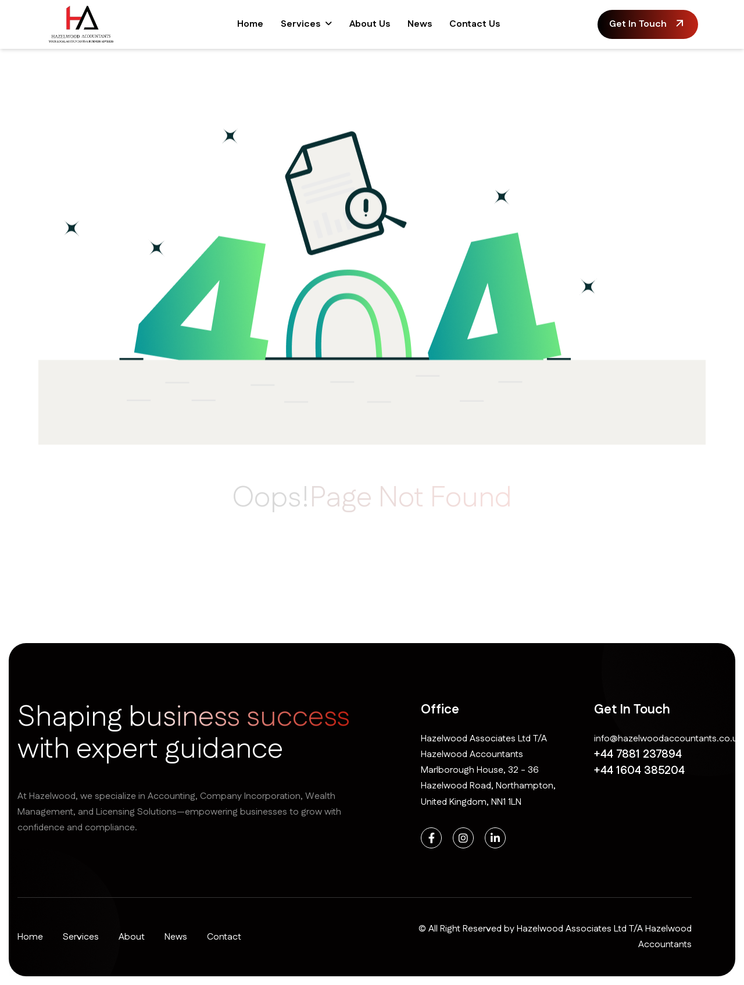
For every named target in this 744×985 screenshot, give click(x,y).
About (132, 937)
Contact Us (474, 24)
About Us (369, 24)
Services (300, 24)
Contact (224, 937)
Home (250, 24)
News (419, 24)
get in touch (638, 24)
